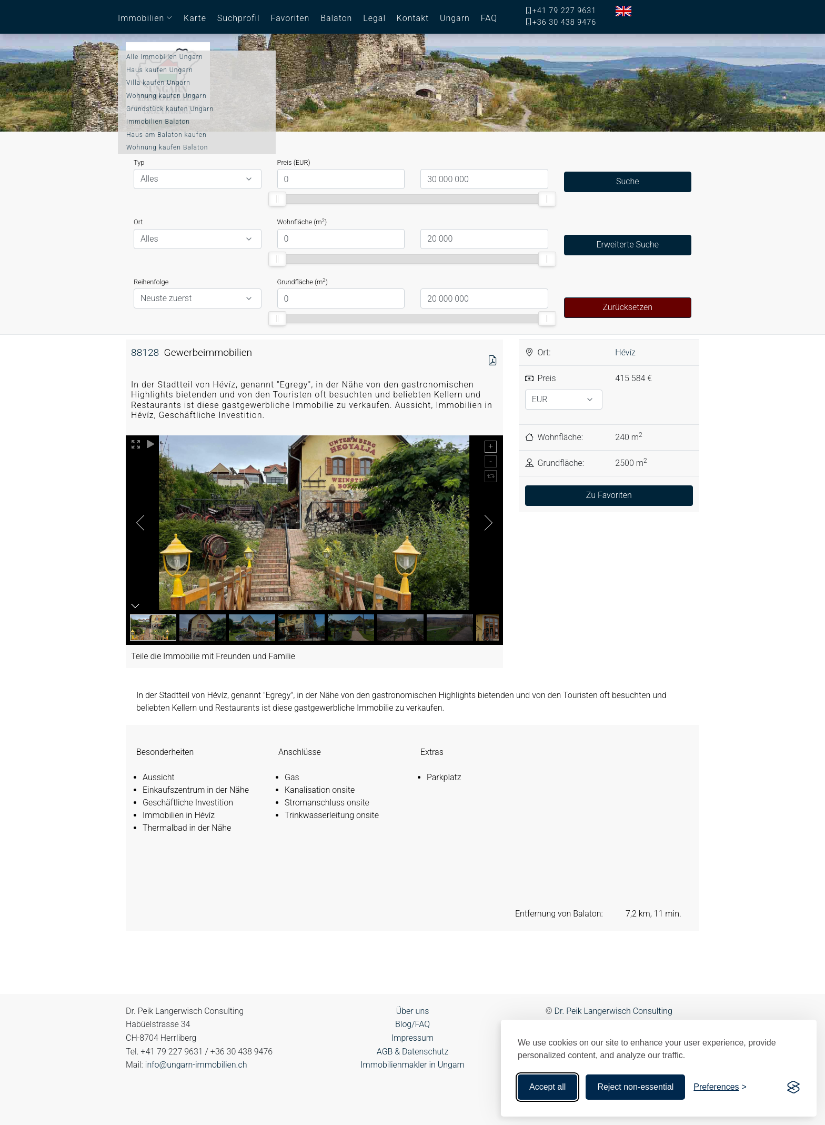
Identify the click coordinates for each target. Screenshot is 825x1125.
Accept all (547, 1086)
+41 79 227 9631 (564, 10)
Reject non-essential (635, 1086)
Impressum (412, 1038)
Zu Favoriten (609, 495)
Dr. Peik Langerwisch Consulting (613, 1011)
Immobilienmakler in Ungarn (412, 1065)
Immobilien (141, 18)
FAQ (489, 18)
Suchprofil (238, 18)
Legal (374, 18)
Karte (195, 18)
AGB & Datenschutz (412, 1052)
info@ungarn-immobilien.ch (196, 1065)
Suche (627, 181)
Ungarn (455, 18)
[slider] (278, 199)
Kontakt (413, 18)
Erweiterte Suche (627, 245)
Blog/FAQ (412, 1024)
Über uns (412, 1011)
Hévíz (625, 352)
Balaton (336, 18)
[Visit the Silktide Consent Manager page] (793, 1087)
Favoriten (289, 18)
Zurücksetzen (627, 307)
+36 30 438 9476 (564, 22)
